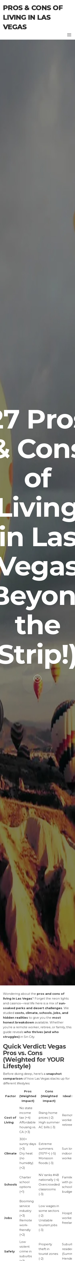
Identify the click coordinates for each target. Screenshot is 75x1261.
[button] (69, 34)
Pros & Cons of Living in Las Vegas (33, 17)
